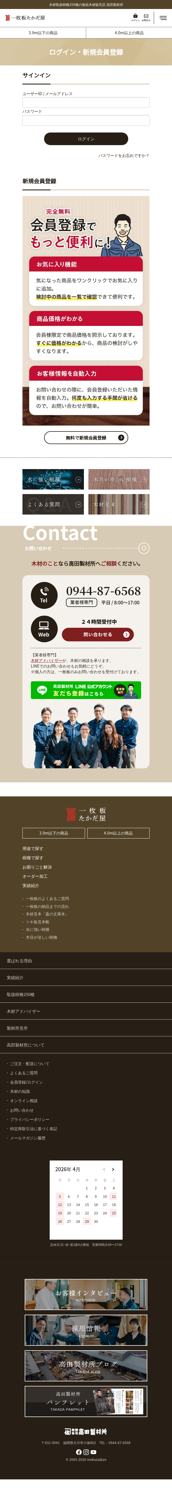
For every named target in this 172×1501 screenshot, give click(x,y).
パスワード (32, 111)
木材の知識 (20, 1091)
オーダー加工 (35, 876)
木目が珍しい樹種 (41, 937)
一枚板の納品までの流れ (47, 906)
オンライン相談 (24, 1100)
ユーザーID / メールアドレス (47, 93)
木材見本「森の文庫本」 (47, 914)
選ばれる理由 (19, 960)
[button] (163, 18)
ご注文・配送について (29, 1063)
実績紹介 (30, 885)
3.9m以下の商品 (43, 32)
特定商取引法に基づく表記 (33, 1128)
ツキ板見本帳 (37, 921)
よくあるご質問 (24, 1072)
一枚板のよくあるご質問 (47, 898)
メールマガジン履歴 (27, 1138)
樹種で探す (32, 857)
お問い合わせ (22, 1110)
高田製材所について (26, 1045)
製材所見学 (17, 1028)
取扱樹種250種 (21, 994)
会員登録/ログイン (26, 1082)
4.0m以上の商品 (129, 32)
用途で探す (32, 848)
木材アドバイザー (46, 660)
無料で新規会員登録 (86, 437)
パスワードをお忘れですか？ (124, 155)
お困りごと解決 (37, 867)
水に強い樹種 (37, 929)
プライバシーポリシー (29, 1119)
